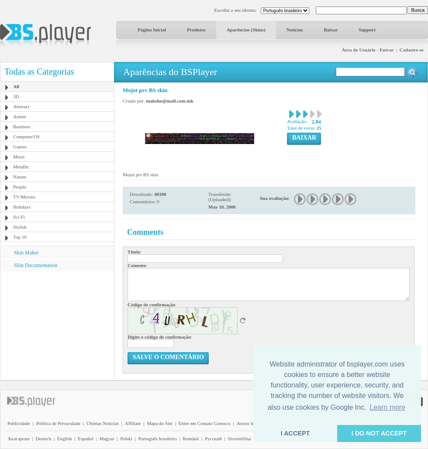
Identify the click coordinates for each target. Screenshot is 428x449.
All (16, 86)
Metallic (21, 166)
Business (21, 126)
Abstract (21, 106)
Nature (19, 176)
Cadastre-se (412, 49)
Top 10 (20, 237)
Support (367, 29)
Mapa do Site (160, 423)
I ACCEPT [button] (295, 433)
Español (85, 438)
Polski (126, 438)
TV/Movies (24, 196)
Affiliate (133, 423)
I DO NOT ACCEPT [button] (379, 433)
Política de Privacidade (58, 423)
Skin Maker (26, 253)
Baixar (331, 29)
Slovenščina (239, 438)
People (19, 186)
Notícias (294, 29)
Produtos (196, 29)
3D (16, 96)
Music (19, 156)
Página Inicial (152, 29)
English (64, 438)
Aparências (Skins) (246, 29)
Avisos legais (249, 423)
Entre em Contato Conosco (205, 423)
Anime (19, 116)
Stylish (20, 227)
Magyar (106, 438)
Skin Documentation (35, 265)
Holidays (22, 206)
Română (191, 438)
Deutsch (43, 438)
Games (20, 146)
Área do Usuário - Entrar (367, 49)
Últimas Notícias (102, 423)
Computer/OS (26, 136)
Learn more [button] (387, 407)
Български (19, 438)
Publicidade (18, 423)
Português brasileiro (157, 438)
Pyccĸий (213, 438)
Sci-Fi (19, 216)
